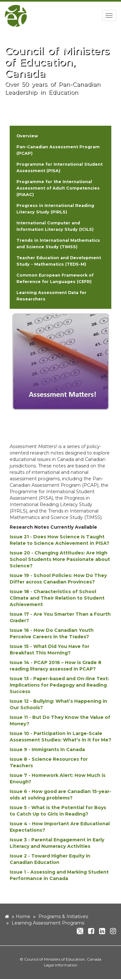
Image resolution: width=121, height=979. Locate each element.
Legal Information (60, 965)
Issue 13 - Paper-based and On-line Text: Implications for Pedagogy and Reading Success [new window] (59, 685)
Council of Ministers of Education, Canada (62, 959)
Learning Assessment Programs (48, 923)
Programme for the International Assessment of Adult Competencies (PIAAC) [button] (58, 188)
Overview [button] (27, 135)
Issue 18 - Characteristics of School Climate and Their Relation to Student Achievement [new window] (57, 598)
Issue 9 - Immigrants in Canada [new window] (47, 749)
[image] (60, 361)
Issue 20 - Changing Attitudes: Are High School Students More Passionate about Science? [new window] (60, 559)
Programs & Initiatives (63, 916)
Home (23, 916)
